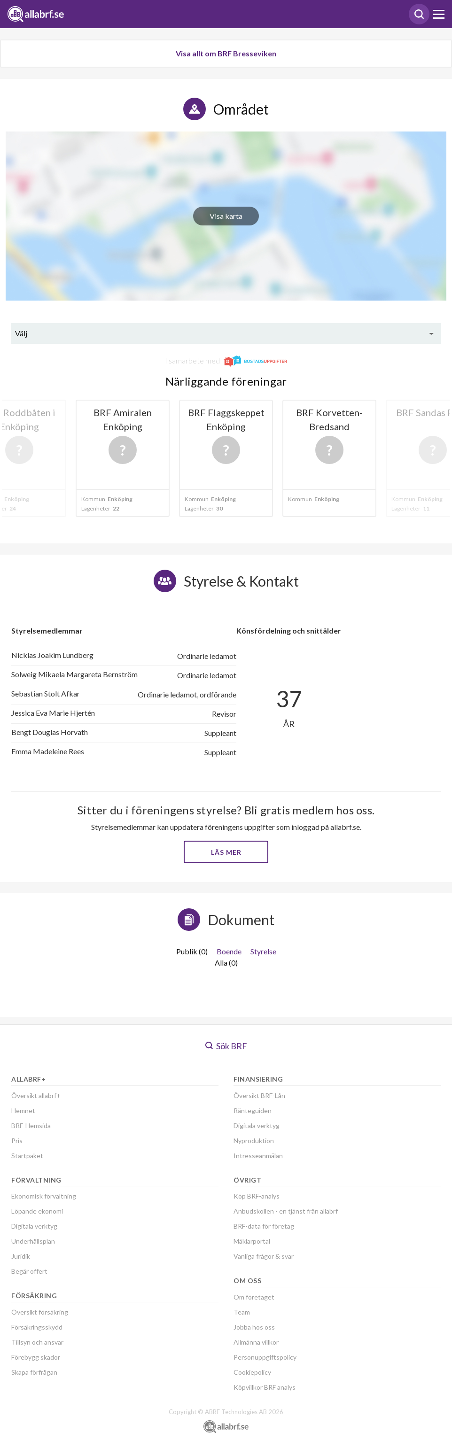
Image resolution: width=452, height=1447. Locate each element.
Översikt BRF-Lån (259, 1095)
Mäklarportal (252, 1241)
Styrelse (263, 951)
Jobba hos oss (254, 1327)
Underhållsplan (33, 1241)
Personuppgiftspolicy (265, 1357)
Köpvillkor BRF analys (265, 1387)
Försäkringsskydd (36, 1327)
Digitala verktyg (34, 1226)
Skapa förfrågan (34, 1372)
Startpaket (27, 1156)
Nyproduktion (254, 1141)
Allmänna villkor (256, 1342)
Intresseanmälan (258, 1156)
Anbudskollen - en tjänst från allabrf (286, 1211)
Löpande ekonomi (37, 1211)
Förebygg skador (35, 1357)
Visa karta (226, 215)
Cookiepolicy (252, 1372)
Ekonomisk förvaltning (43, 1196)
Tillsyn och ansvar (37, 1342)
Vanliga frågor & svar (264, 1256)
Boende (229, 951)
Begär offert (29, 1271)
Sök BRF (226, 1046)
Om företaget (254, 1297)
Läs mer (226, 852)
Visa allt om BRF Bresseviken (226, 53)
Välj (21, 333)
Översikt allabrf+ (36, 1095)
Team (242, 1312)
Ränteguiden (253, 1110)
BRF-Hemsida (31, 1126)
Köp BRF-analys (257, 1196)
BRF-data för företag (264, 1226)
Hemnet (23, 1110)
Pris (17, 1141)
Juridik (20, 1256)
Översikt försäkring (39, 1312)
